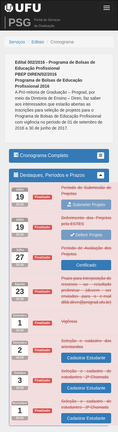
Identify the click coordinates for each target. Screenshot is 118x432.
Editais (37, 41)
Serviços (17, 41)
